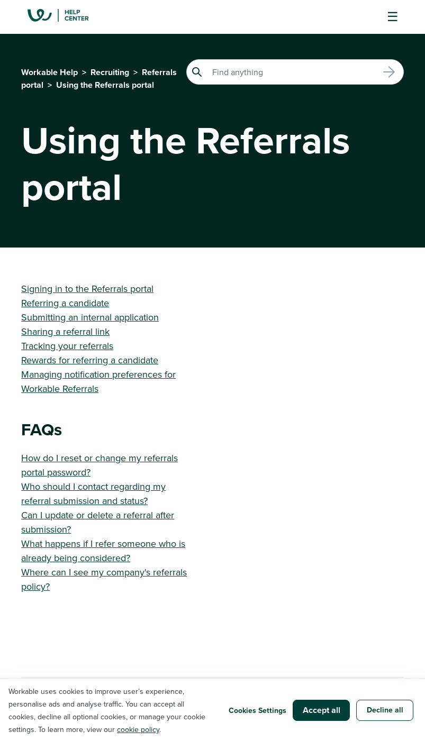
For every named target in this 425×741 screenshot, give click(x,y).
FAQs (41, 429)
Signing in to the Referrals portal (87, 288)
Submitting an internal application (90, 317)
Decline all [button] (385, 710)
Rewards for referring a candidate (89, 360)
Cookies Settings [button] (257, 710)
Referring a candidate (65, 302)
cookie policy (138, 729)
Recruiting (110, 72)
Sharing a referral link (65, 331)
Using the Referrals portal (105, 85)
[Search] (295, 72)
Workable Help (49, 72)
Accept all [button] (321, 710)
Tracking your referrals (67, 345)
